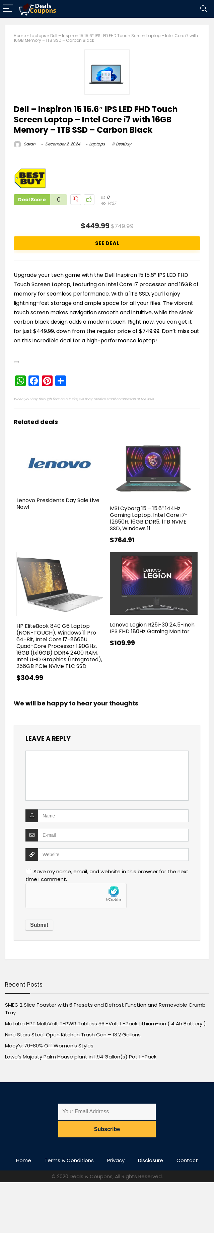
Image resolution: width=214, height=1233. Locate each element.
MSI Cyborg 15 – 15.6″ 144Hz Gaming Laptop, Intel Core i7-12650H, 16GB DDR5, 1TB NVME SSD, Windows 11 (149, 518)
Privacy (116, 1160)
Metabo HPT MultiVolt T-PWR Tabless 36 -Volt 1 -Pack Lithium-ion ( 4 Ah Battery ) (105, 1023)
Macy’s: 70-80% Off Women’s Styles (49, 1045)
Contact (187, 1160)
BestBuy (123, 144)
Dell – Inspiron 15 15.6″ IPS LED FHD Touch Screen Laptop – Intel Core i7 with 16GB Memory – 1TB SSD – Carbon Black (96, 119)
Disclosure (150, 1160)
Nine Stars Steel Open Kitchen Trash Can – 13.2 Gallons (73, 1034)
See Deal (107, 243)
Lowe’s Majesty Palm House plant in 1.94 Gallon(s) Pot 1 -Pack (80, 1056)
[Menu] (8, 9)
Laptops (38, 35)
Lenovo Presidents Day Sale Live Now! (57, 503)
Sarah (24, 144)
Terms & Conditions (69, 1160)
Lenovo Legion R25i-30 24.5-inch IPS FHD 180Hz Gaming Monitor (152, 628)
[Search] (204, 9)
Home (20, 35)
